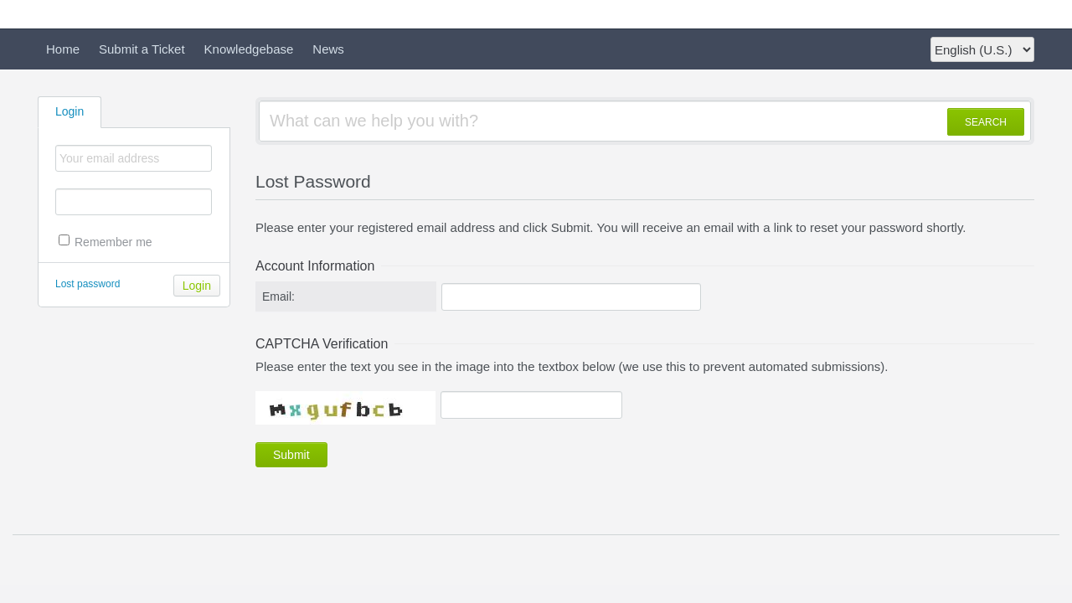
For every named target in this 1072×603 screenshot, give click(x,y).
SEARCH (986, 122)
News (328, 49)
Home (63, 49)
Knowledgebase (249, 49)
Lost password (87, 284)
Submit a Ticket (142, 49)
